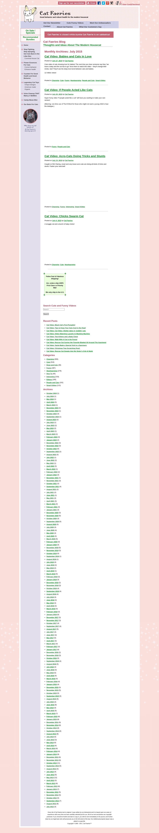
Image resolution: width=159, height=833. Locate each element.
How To (49, 374)
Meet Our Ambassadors (100, 23)
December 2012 (52, 792)
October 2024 (51, 393)
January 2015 (51, 719)
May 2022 (50, 463)
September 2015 (52, 696)
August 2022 (51, 455)
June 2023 (50, 425)
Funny (67, 80)
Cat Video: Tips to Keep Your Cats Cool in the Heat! (66, 328)
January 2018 (51, 615)
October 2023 (51, 414)
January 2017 (51, 649)
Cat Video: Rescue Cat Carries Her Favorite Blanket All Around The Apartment (76, 342)
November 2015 (52, 690)
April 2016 (50, 676)
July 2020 (50, 527)
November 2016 (52, 655)
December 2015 (52, 687)
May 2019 (50, 568)
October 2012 (51, 798)
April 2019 (50, 571)
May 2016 (50, 673)
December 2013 (52, 757)
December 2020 (52, 513)
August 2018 (51, 594)
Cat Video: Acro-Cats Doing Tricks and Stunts (74, 156)
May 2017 (50, 638)
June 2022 (50, 460)
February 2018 (51, 612)
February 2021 (51, 507)
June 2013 (50, 775)
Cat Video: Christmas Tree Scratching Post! (63, 348)
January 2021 (51, 510)
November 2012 (52, 795)
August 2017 (51, 629)
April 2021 (50, 501)
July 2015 (50, 702)
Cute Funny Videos (75, 23)
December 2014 (52, 722)
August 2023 (51, 420)
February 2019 (51, 577)
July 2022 (50, 457)
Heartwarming (75, 80)
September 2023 (52, 417)
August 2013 (51, 769)
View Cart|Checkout (127, 4)
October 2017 (51, 623)
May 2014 (50, 743)
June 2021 (50, 495)
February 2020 (51, 542)
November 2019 (52, 550)
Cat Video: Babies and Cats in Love (68, 56)
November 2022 (52, 446)
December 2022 (52, 443)
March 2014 (50, 748)
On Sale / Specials (30, 31)
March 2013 (50, 783)
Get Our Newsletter (51, 23)
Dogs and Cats (52, 365)
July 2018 (50, 597)
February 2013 (51, 786)
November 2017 (52, 620)
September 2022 (52, 452)
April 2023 (50, 431)
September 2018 (52, 591)
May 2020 (50, 533)
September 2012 (52, 801)
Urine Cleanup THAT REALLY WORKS (31, 95)
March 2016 (50, 679)
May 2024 (50, 399)
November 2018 (52, 585)
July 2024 (50, 396)
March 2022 (50, 469)
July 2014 (50, 737)
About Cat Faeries (65, 27)
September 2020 (52, 521)
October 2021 (51, 483)
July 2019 (50, 562)
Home (26, 45)
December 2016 (52, 652)
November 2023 (52, 411)
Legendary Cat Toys (32, 85)
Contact (46, 26)
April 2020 (50, 536)
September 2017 (52, 626)
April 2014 (50, 746)
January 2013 (51, 789)
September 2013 (52, 766)
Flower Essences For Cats (32, 66)
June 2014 (50, 740)
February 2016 (51, 681)
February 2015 (51, 716)
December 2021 (52, 478)
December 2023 (52, 408)
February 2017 (51, 646)
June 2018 (50, 600)
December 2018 (52, 583)
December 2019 (52, 548)
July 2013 (50, 772)
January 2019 (51, 580)
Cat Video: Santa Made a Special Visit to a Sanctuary (66, 345)
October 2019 (51, 553)
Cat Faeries (64, 13)
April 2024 (50, 402)
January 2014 (51, 754)
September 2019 (52, 556)
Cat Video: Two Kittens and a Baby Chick (62, 337)
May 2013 (50, 778)
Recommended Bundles (30, 38)
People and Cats (88, 80)
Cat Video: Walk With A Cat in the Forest (61, 339)
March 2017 (50, 644)
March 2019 (50, 574)
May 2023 (50, 428)
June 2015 (50, 705)
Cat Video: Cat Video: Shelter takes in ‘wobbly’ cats (66, 331)
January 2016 (51, 684)
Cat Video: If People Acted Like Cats (68, 89)
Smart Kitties (100, 80)
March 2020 (50, 539)
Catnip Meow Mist (30, 100)
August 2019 (51, 559)
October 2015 (51, 693)
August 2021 (51, 489)
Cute (62, 80)
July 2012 (50, 807)
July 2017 (50, 632)
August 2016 (51, 664)
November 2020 (52, 516)
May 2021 (50, 498)
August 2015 (51, 699)
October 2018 (51, 588)
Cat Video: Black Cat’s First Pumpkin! (60, 325)
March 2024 (50, 405)
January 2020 (51, 545)
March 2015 (50, 713)
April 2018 (50, 606)
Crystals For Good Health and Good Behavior (31, 76)
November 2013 (52, 760)
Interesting (70, 207)
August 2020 (51, 524)
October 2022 (51, 449)
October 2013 (51, 763)
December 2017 (52, 617)
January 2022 (51, 475)
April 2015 (50, 711)
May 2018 (50, 603)
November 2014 (52, 725)
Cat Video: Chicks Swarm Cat (64, 216)
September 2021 (52, 486)
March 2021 (50, 504)
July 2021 (50, 492)
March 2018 (50, 609)
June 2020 (50, 530)
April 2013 (50, 780)
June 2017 (50, 635)
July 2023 (50, 422)
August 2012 (51, 804)
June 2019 (50, 565)
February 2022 (51, 472)
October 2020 (51, 518)
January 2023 (51, 440)
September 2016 (52, 661)
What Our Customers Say (90, 27)
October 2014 (51, 728)
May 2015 (50, 708)
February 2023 (51, 437)
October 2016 (51, 658)
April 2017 (50, 641)
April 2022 (50, 466)
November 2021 (52, 481)
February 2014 (51, 751)
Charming (55, 80)
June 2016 (50, 670)
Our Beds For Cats (31, 104)
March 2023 (50, 434)
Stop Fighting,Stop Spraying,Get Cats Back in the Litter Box (32, 54)
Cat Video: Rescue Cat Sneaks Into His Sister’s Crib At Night (69, 351)
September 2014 (52, 731)
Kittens (49, 379)
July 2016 (50, 667)
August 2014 (51, 734)
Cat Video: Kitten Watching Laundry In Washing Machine (68, 334)
